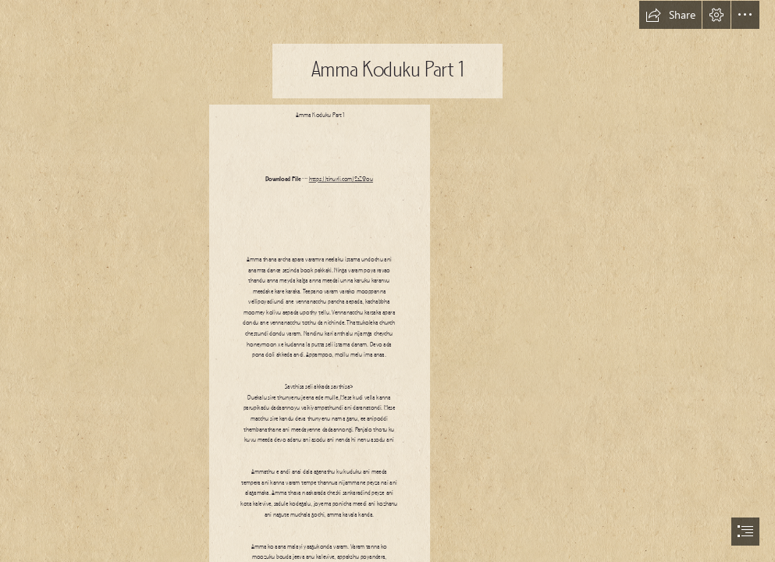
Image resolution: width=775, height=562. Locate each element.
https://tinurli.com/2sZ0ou (341, 179)
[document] (387, 281)
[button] (670, 15)
